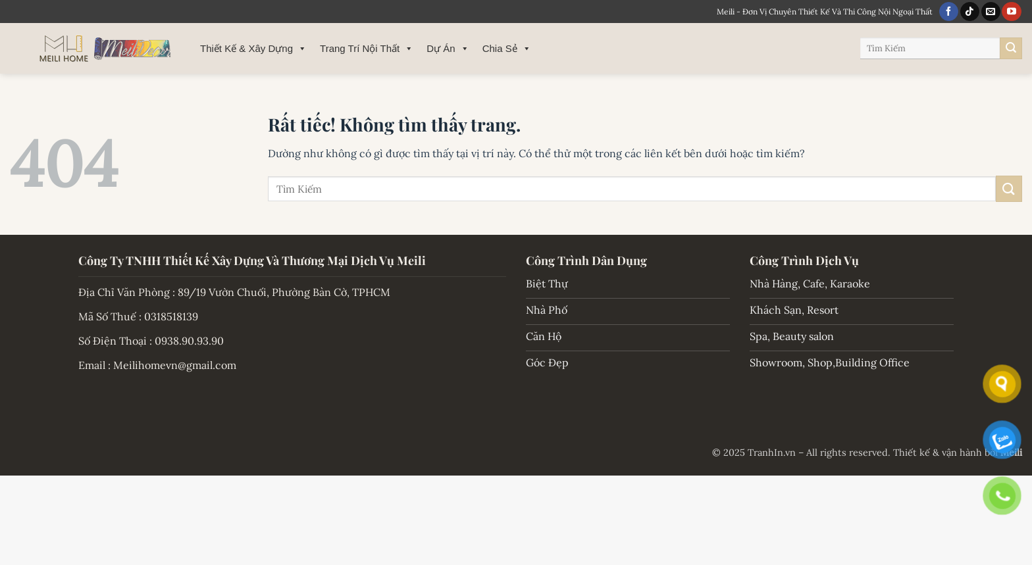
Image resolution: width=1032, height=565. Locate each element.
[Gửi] (1011, 48)
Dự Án (447, 49)
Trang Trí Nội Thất (366, 49)
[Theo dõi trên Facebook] (948, 12)
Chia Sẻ (506, 49)
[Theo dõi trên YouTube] (1011, 12)
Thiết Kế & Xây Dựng (253, 49)
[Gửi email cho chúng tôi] (990, 12)
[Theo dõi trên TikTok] (969, 12)
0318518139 (171, 316)
